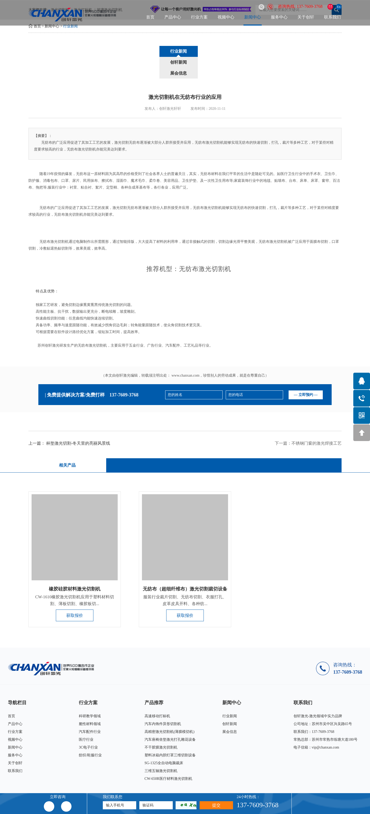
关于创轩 (305, 17)
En (338, 7)
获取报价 (74, 594)
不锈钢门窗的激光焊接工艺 (316, 422)
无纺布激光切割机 (207, 186)
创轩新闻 (185, 51)
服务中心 (279, 17)
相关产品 (66, 444)
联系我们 (332, 17)
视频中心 (226, 17)
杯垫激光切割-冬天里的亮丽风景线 (78, 422)
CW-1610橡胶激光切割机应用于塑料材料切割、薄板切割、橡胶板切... (74, 578)
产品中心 (172, 17)
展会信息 (224, 51)
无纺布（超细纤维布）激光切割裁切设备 (185, 567)
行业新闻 (70, 26)
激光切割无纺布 (125, 186)
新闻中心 (252, 17)
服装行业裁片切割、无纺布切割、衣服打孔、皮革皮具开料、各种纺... (185, 578)
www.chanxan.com (185, 354)
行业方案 (199, 17)
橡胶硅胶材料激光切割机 (74, 567)
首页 (150, 17)
